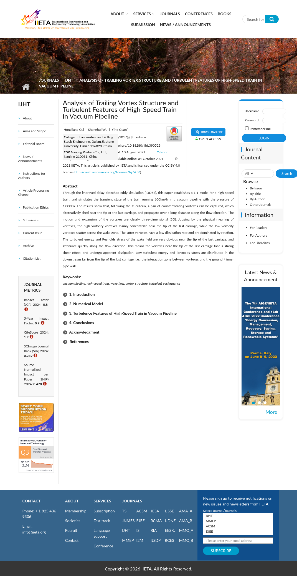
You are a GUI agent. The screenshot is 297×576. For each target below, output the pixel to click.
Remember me (260, 129)
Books (224, 13)
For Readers (258, 228)
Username (252, 111)
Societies (72, 520)
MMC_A (186, 530)
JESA (155, 511)
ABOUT (72, 501)
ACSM (141, 511)
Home (26, 87)
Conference (103, 546)
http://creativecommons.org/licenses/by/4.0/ (107, 172)
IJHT (69, 80)
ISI (138, 530)
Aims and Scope (34, 131)
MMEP (128, 540)
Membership (76, 511)
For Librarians (260, 243)
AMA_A (185, 511)
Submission (143, 24)
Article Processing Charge (33, 192)
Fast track (101, 520)
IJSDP (156, 540)
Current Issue (32, 233)
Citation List (31, 258)
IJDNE (170, 520)
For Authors (258, 235)
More (271, 412)
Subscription (104, 511)
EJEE (140, 520)
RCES (169, 540)
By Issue (256, 188)
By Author (257, 199)
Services (142, 13)
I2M (139, 540)
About (117, 13)
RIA (154, 530)
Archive (28, 246)
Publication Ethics (36, 207)
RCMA (156, 520)
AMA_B (185, 520)
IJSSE (169, 511)
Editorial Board (33, 144)
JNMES (128, 520)
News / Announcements (185, 24)
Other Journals (260, 204)
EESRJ (170, 530)
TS (124, 511)
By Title (255, 194)
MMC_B (186, 540)
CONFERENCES (199, 13)
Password (251, 120)
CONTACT (31, 501)
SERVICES (102, 501)
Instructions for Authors (31, 175)
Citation (163, 152)
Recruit (71, 530)
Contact (72, 540)
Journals (170, 13)
